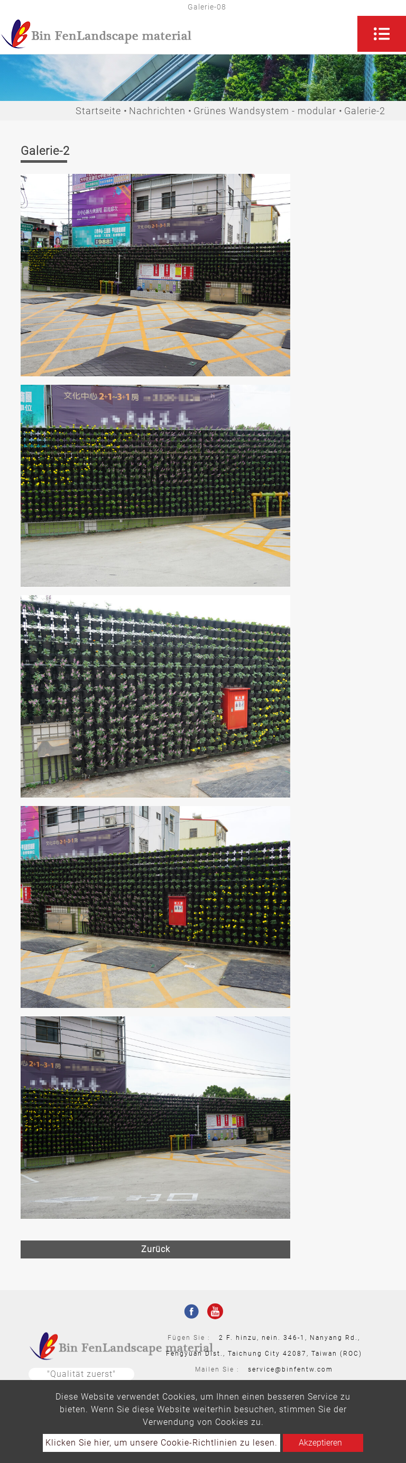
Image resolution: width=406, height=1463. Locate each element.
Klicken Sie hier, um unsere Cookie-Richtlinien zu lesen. (161, 1443)
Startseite (98, 110)
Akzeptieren (320, 1443)
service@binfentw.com (290, 1369)
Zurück (155, 1249)
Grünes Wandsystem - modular (264, 110)
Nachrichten (157, 110)
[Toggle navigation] (381, 34)
